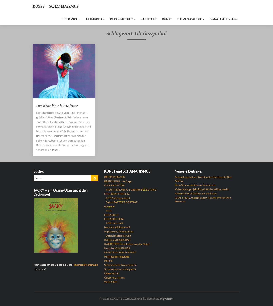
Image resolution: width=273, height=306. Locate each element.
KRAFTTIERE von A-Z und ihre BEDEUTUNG (131, 189)
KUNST (166, 19)
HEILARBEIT (95, 19)
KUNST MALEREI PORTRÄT (120, 252)
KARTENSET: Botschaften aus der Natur (127, 244)
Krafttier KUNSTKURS (117, 248)
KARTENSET (148, 19)
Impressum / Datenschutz (118, 231)
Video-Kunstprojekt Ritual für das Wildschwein (202, 189)
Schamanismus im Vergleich (120, 269)
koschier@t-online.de (86, 264)
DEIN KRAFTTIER (122, 19)
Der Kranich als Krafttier (57, 106)
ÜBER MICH (71, 19)
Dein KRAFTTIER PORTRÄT (121, 202)
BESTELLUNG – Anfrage (117, 181)
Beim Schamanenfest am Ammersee (195, 185)
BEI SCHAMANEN (114, 177)
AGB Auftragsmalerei (118, 198)
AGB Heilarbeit (114, 223)
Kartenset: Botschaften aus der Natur (196, 193)
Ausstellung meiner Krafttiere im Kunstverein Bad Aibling (203, 178)
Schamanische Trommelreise (120, 264)
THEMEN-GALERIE (190, 19)
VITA (108, 210)
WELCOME (110, 281)
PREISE (108, 260)
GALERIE (109, 206)
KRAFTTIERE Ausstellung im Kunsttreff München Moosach (203, 199)
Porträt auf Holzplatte (224, 19)
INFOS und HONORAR (117, 239)
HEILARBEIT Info (114, 218)
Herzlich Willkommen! (117, 227)
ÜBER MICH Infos (114, 277)
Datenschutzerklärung (118, 235)
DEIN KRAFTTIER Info (117, 193)
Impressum (166, 298)
